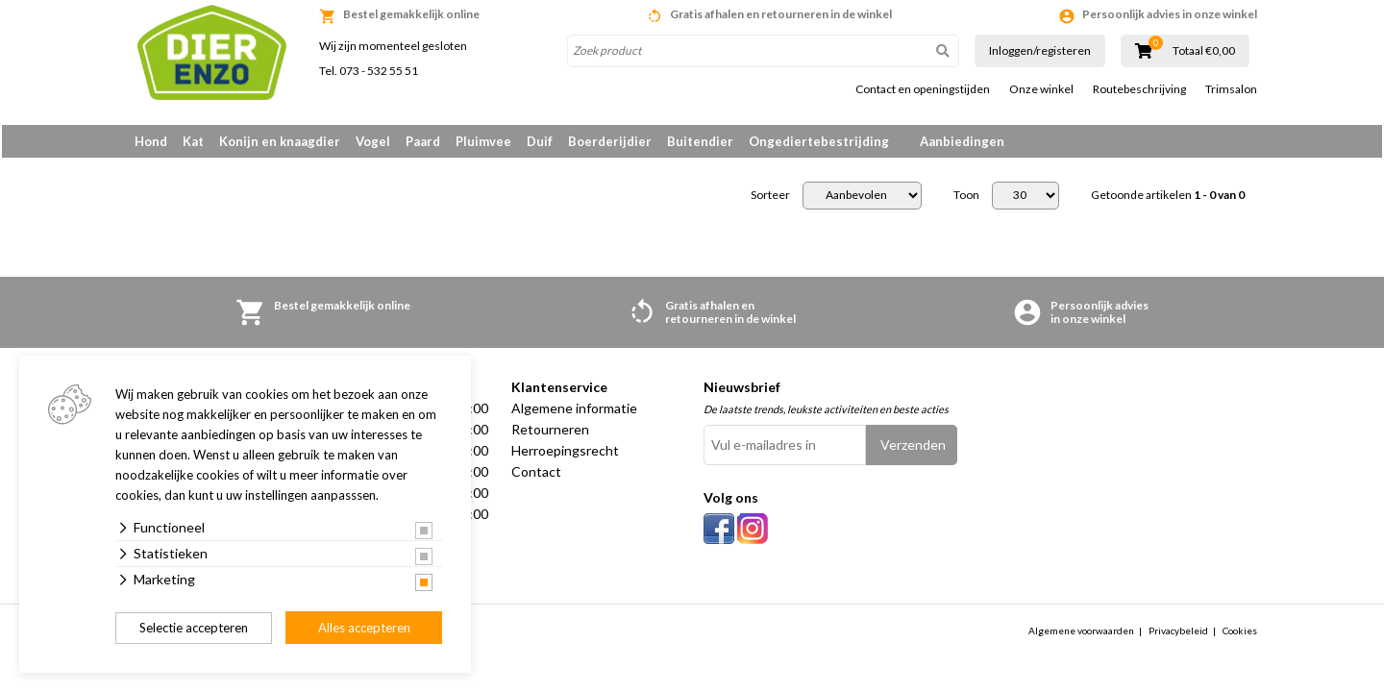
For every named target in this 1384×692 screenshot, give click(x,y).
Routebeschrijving (1139, 89)
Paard (423, 141)
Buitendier (700, 141)
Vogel (373, 141)
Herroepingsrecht (565, 454)
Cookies (1240, 634)
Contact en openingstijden (922, 89)
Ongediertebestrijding (819, 141)
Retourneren (550, 433)
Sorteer (770, 199)
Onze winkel (1041, 89)
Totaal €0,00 (1204, 51)
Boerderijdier (610, 141)
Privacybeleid (1178, 634)
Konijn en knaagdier (279, 141)
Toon (966, 199)
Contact (536, 475)
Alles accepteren (364, 627)
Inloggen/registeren (1040, 50)
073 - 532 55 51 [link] (378, 70)
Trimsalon (1231, 89)
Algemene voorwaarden (1081, 634)
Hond (151, 141)
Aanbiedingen (962, 141)
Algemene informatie (574, 412)
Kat (193, 141)
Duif (540, 141)
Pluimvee (483, 141)
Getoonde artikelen (1168, 199)
